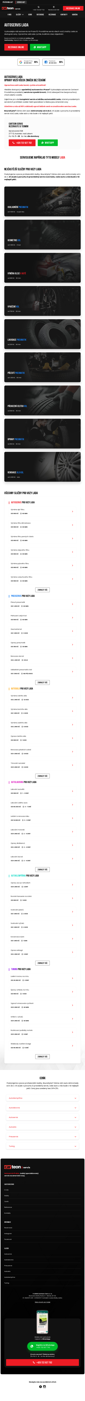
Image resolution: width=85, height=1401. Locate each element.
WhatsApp (40, 47)
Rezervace (52, 15)
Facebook (8, 1239)
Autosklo (12, 1127)
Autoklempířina (15, 1098)
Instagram (8, 1234)
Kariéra (74, 15)
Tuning (12, 1146)
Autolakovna (14, 1107)
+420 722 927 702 (22, 143)
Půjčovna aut (8, 2)
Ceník (30, 15)
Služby (20, 15)
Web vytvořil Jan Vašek (42, 1302)
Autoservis (13, 1117)
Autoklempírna (9, 1277)
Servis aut (21, 2)
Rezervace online (73, 8)
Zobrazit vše (42, 590)
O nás (9, 15)
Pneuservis (13, 1136)
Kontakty (64, 15)
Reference (40, 15)
